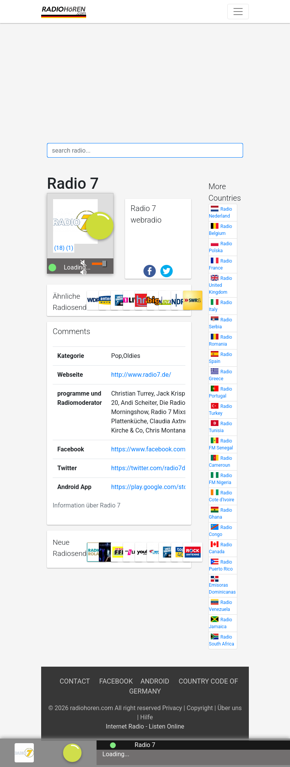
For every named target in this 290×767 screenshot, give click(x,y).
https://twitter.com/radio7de (149, 468)
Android (154, 681)
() (59, 248)
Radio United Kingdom (220, 285)
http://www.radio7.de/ (141, 374)
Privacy (172, 708)
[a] (72, 752)
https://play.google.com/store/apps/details (170, 487)
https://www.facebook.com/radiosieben (165, 449)
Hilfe (146, 717)
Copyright (200, 708)
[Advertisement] (145, 83)
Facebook (116, 681)
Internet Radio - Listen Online (145, 726)
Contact (75, 681)
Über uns (229, 708)
